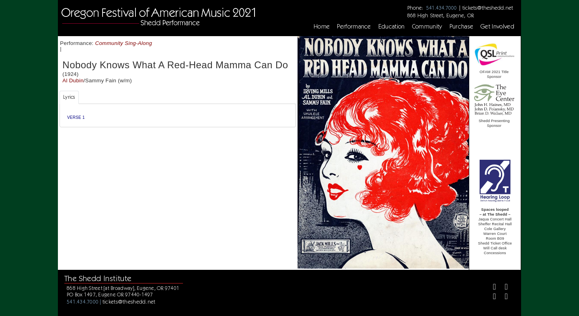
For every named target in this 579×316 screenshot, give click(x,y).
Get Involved (497, 26)
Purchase (462, 26)
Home (322, 26)
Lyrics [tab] (69, 97)
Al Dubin (73, 80)
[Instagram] (492, 298)
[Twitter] (503, 288)
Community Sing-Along (123, 43)
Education (391, 26)
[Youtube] (503, 298)
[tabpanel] (178, 115)
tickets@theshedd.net (487, 7)
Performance (354, 26)
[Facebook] (492, 288)
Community (427, 26)
